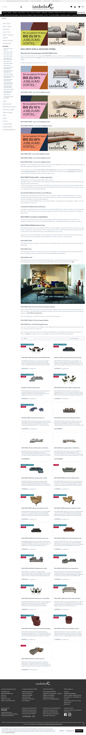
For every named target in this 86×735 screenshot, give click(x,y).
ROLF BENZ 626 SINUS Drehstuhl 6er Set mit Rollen (36, 598)
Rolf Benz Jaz (7, 61)
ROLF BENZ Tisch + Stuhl (8, 49)
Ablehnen (62, 730)
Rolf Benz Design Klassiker (8, 97)
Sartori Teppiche (26, 700)
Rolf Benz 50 (7, 94)
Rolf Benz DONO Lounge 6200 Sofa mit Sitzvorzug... (68, 357)
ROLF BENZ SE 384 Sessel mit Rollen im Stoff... (66, 628)
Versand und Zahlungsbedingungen (51, 698)
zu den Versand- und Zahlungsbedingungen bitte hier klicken (50, 724)
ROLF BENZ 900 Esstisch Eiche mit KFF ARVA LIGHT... (36, 357)
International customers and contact (72, 700)
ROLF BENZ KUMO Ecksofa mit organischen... (66, 568)
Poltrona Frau (7, 43)
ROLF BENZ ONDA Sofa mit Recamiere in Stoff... (35, 478)
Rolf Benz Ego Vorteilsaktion (8, 59)
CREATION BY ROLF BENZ (9, 106)
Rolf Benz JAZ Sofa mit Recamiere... (31, 387)
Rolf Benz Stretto (9, 89)
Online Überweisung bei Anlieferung (9, 714)
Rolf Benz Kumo (8, 63)
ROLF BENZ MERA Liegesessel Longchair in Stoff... (35, 508)
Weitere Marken (7, 126)
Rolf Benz (5, 46)
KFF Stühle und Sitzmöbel (28, 698)
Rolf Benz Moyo (8, 74)
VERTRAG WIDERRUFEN (70, 693)
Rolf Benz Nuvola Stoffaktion (9, 77)
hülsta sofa (3, 695)
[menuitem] (12, 6)
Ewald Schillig (7, 104)
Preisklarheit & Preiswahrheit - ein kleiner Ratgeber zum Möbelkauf (52, 694)
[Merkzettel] (71, 6)
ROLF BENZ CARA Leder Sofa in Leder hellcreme (67, 598)
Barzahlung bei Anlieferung (7, 715)
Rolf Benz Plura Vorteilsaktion (8, 83)
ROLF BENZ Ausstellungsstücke (34, 313)
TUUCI (4, 115)
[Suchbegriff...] (12, 6)
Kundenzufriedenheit (9, 129)
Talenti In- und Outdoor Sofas (8, 700)
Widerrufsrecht (67, 702)
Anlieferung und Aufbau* (48, 697)
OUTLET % (5, 121)
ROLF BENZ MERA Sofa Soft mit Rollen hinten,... (67, 478)
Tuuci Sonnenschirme (27, 693)
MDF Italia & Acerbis (8, 109)
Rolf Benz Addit (8, 52)
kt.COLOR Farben (7, 124)
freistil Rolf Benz (8, 40)
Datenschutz (67, 704)
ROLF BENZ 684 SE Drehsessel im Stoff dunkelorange (36, 628)
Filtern (24, 338)
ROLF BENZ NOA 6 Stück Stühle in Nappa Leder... (67, 387)
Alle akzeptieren (70, 730)
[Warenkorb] (81, 6)
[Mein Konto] (75, 6)
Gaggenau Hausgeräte (27, 695)
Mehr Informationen (10, 732)
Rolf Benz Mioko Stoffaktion (8, 71)
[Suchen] (21, 6)
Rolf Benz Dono (8, 56)
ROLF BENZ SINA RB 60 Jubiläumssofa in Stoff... (34, 568)
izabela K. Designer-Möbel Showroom (72, 695)
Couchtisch (6, 29)
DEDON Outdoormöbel (27, 691)
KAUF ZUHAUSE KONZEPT (49, 691)
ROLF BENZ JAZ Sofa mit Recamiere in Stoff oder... (35, 448)
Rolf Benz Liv (7, 65)
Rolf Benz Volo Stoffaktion (8, 92)
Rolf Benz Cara (8, 54)
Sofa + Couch (6, 23)
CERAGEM (5, 37)
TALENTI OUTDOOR (7, 112)
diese (27, 333)
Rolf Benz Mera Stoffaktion (8, 68)
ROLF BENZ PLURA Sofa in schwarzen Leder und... (35, 538)
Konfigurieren (79, 730)
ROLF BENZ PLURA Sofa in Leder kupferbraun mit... (68, 538)
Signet (4, 101)
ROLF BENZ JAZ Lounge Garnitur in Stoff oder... (67, 448)
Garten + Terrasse (8, 35)
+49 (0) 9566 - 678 (28, 716)
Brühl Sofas (4, 697)
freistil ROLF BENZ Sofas (7, 693)
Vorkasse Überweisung (6, 712)
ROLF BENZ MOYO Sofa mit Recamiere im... (33, 658)
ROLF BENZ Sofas (5, 691)
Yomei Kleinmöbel (26, 697)
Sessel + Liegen (7, 26)
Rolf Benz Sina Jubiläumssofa (8, 87)
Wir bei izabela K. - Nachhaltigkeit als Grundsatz (72, 698)
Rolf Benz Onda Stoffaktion (8, 80)
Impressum (66, 691)
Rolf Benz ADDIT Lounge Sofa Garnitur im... (33, 417)
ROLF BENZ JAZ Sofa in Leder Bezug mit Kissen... (67, 417)
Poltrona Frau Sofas (5, 698)
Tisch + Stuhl (6, 32)
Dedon (5, 118)
